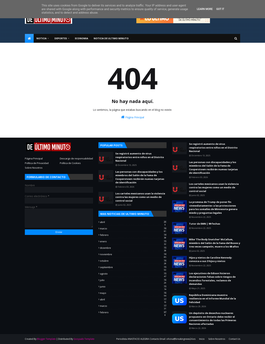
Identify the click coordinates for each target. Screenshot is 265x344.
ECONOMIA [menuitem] (81, 38)
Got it (220, 9)
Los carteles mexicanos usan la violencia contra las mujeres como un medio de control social (140, 197)
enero (133, 241)
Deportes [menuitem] (60, 38)
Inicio (202, 338)
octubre (133, 260)
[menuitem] (29, 38)
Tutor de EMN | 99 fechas (204, 223)
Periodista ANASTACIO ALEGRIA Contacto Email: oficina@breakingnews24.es (155, 338)
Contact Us (234, 338)
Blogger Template (46, 338)
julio (133, 280)
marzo (133, 228)
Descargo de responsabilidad (76, 158)
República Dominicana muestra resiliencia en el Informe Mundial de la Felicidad (212, 298)
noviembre (133, 254)
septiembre (133, 267)
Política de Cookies (70, 163)
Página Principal (132, 117)
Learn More (205, 9)
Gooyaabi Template (84, 338)
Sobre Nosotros (34, 167)
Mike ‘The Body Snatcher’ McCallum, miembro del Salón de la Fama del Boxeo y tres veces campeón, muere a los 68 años (214, 243)
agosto (133, 273)
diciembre (133, 247)
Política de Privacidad (37, 163)
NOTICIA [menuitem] (41, 38)
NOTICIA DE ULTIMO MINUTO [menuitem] (111, 38)
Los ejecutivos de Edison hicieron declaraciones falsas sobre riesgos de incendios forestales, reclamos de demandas (212, 279)
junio (133, 286)
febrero (133, 235)
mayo (133, 293)
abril (133, 222)
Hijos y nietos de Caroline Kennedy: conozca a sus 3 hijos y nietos (210, 259)
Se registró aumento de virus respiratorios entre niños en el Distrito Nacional (139, 157)
